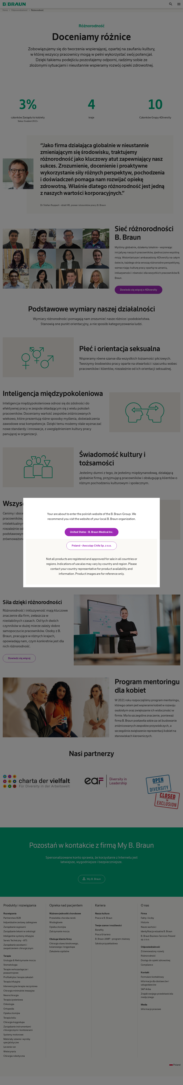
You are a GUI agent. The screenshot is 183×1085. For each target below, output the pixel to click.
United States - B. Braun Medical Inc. (91, 531)
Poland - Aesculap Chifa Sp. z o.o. (91, 545)
